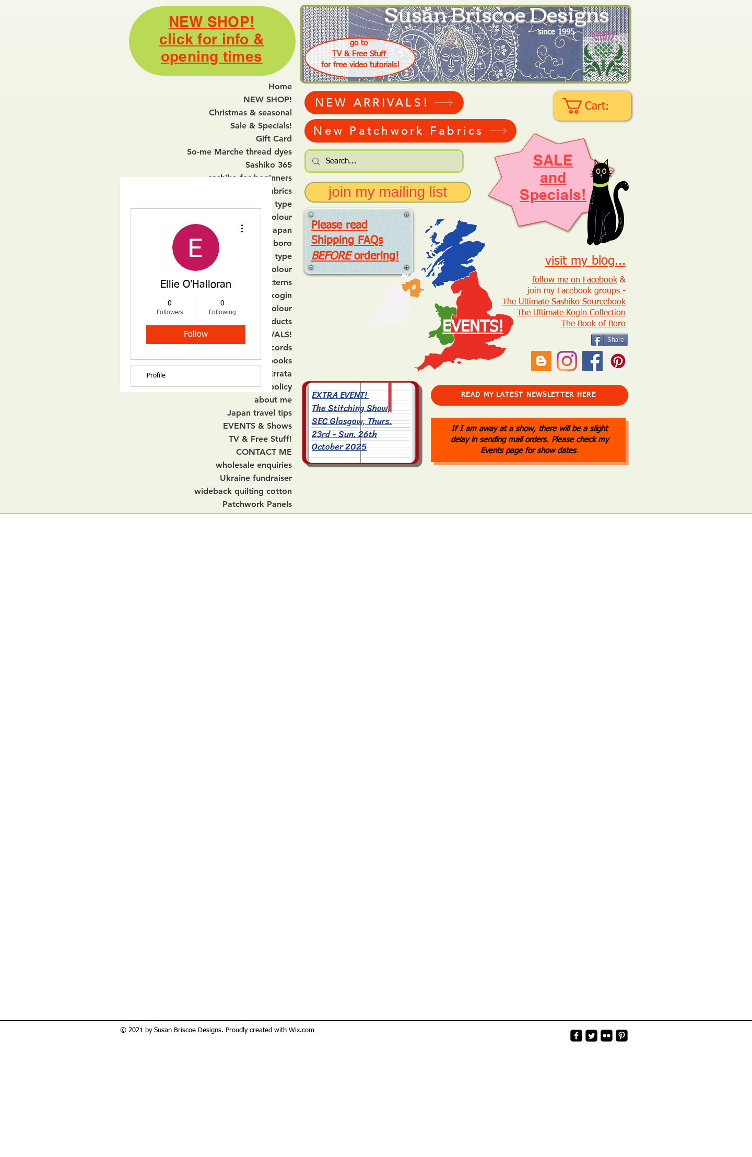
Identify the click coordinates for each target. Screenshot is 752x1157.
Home (280, 87)
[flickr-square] (607, 1036)
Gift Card (274, 139)
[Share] (609, 340)
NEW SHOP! (267, 100)
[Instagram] (567, 361)
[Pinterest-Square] (622, 1036)
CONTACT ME (264, 452)
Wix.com (301, 1030)
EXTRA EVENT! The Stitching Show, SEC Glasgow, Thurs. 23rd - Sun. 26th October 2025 (352, 420)
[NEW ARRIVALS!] (384, 102)
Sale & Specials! (261, 126)
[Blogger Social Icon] (541, 361)
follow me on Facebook (574, 280)
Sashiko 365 (268, 165)
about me (273, 400)
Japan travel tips (259, 413)
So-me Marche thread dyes (239, 152)
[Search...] (383, 161)
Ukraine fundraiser (256, 478)
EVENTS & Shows (257, 426)
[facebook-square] (576, 1036)
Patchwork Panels (257, 504)
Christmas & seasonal (250, 113)
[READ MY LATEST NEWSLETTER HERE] (529, 395)
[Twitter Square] (591, 1036)
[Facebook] (592, 361)
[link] (593, 106)
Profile (156, 375)
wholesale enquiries (254, 465)
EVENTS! (472, 327)
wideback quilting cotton (243, 491)
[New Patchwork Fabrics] (410, 131)
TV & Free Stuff (360, 54)
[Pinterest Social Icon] (618, 361)
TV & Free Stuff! (260, 439)
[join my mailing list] (387, 192)
